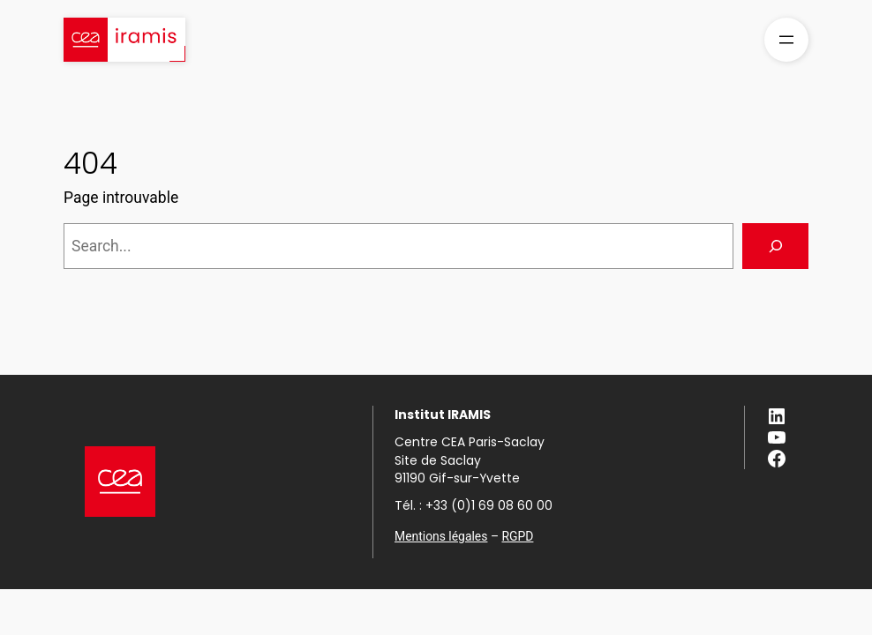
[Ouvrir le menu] (786, 40)
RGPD (517, 536)
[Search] (775, 245)
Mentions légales (441, 536)
